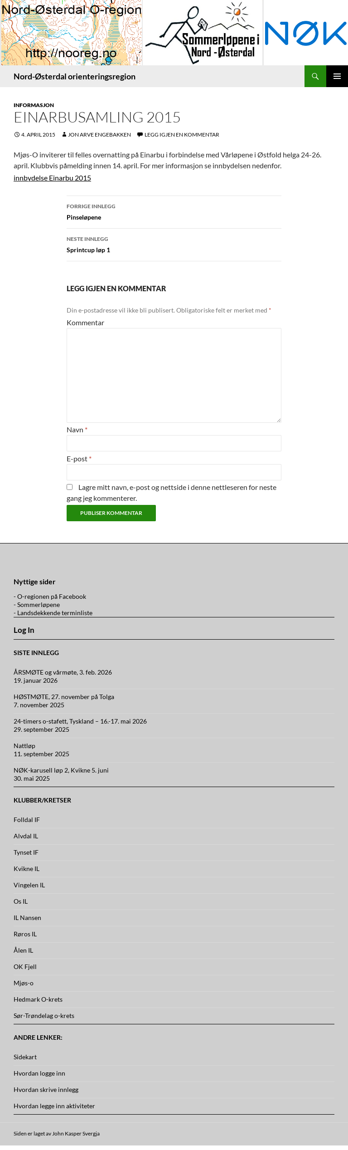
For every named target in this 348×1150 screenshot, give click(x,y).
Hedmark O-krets (38, 999)
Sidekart (25, 1057)
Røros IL (25, 934)
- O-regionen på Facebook (50, 596)
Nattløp (24, 745)
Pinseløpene (174, 211)
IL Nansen (27, 917)
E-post (79, 458)
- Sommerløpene (37, 604)
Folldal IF (27, 819)
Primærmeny (337, 76)
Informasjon (34, 105)
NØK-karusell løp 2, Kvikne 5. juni (61, 770)
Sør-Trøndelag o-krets (44, 1015)
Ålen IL (23, 950)
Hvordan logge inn (39, 1073)
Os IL (21, 901)
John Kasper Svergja (76, 1133)
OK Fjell (25, 966)
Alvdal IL (26, 836)
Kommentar (85, 322)
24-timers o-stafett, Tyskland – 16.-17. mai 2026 (80, 721)
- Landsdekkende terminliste (53, 613)
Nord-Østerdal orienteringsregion (74, 76)
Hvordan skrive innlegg (46, 1089)
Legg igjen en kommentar (182, 134)
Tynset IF (26, 852)
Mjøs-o (24, 983)
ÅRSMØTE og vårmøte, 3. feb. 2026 (63, 672)
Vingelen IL (29, 885)
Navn (77, 429)
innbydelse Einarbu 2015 (52, 177)
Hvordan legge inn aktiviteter (54, 1106)
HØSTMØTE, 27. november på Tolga (64, 696)
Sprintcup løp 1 (174, 244)
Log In (24, 630)
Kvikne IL (26, 868)
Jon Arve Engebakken (99, 134)
